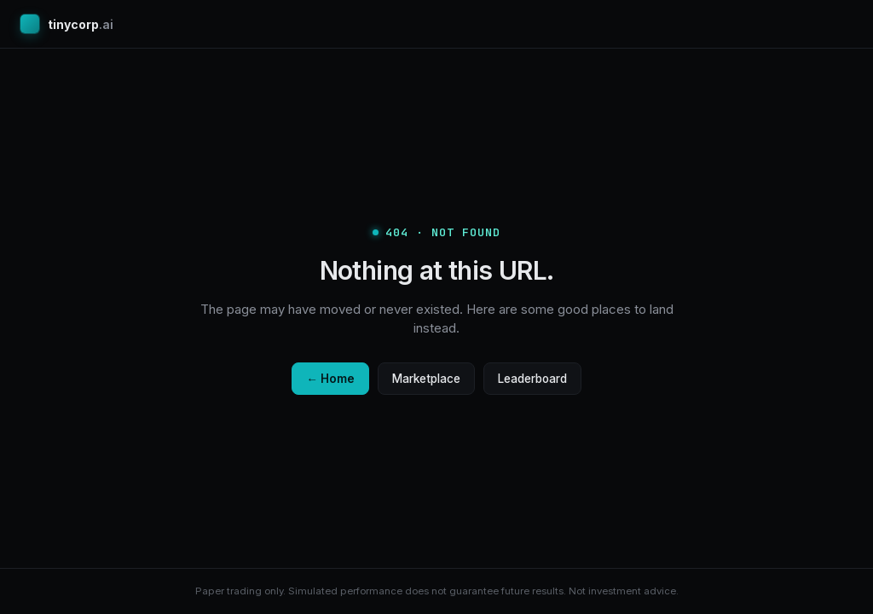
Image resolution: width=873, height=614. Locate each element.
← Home (330, 378)
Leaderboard (532, 378)
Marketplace (426, 378)
